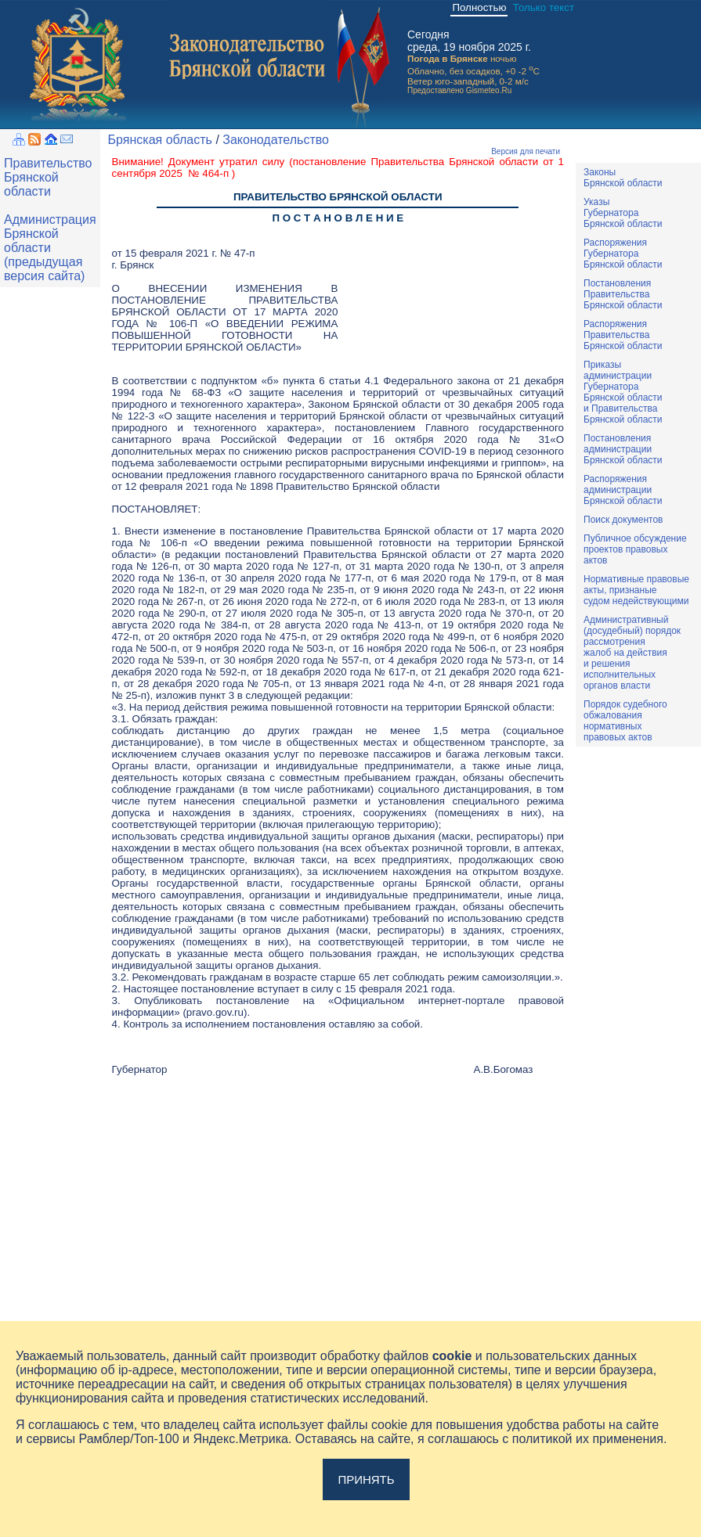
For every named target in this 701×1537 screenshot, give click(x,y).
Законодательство (275, 139)
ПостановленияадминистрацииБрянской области (623, 449)
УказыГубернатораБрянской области (623, 212)
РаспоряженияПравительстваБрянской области (623, 335)
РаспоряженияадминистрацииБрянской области (623, 489)
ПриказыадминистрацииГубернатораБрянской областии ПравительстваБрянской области (623, 392)
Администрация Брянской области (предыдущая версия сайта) (50, 248)
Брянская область (160, 139)
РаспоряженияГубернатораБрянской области (623, 253)
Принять (366, 1479)
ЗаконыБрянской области (623, 178)
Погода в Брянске (447, 58)
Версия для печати (525, 151)
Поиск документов (623, 519)
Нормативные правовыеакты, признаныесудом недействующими (636, 590)
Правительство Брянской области (48, 177)
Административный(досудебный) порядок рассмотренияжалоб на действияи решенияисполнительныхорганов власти (632, 652)
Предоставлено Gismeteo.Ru (459, 90)
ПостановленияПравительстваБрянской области (623, 294)
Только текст (543, 7)
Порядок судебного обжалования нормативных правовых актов (625, 721)
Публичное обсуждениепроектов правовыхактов (635, 549)
